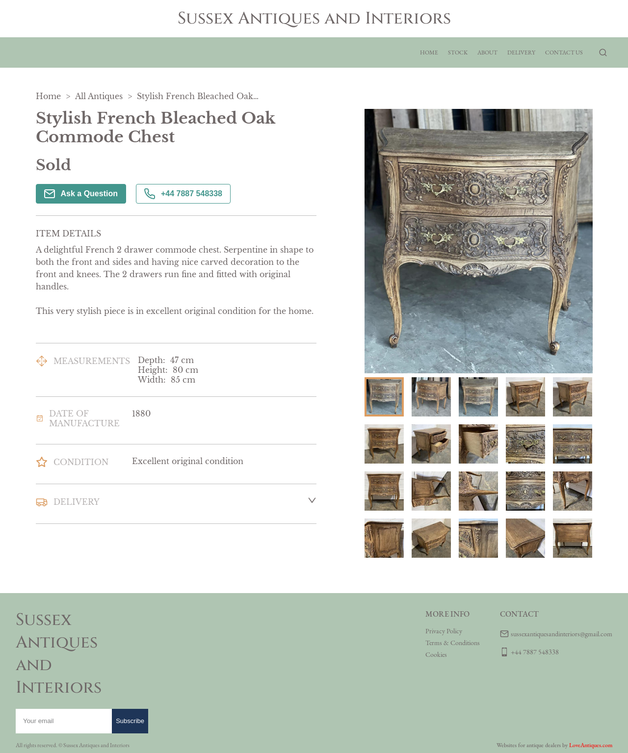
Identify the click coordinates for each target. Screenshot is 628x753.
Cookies (436, 654)
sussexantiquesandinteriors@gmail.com (561, 633)
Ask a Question (81, 193)
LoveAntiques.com (590, 745)
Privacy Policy (443, 630)
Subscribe (130, 721)
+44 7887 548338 (183, 193)
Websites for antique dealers (529, 745)
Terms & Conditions (452, 642)
